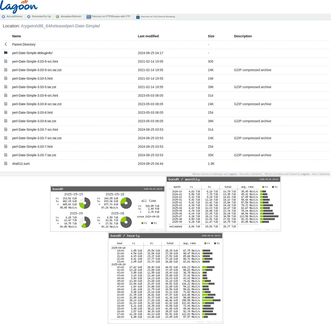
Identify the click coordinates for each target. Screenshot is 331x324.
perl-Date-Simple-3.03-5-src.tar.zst (36, 70)
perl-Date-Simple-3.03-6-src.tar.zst (36, 104)
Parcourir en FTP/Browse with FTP (110, 16)
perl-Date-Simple (83, 25)
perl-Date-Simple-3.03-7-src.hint (35, 129)
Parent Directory (23, 44)
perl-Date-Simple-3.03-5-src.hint (35, 61)
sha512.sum (21, 163)
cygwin (28, 25)
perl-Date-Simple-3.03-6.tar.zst (34, 121)
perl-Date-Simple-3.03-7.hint (32, 146)
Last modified (148, 36)
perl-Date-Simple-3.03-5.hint (32, 78)
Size (211, 36)
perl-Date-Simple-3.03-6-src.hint (35, 95)
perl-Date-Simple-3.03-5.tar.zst (34, 87)
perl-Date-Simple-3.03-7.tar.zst (34, 155)
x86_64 (44, 25)
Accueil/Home (14, 16)
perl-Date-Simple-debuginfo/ (32, 53)
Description (243, 36)
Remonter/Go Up (41, 16)
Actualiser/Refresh (71, 16)
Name (16, 36)
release (59, 25)
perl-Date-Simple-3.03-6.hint (32, 112)
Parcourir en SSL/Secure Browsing (157, 16)
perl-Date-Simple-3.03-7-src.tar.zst (36, 138)
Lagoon (232, 174)
